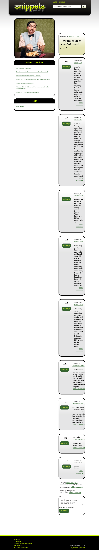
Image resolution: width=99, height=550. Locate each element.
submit (64, 511)
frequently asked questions (23, 543)
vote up (66, 67)
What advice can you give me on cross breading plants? (33, 79)
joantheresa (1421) (79, 366)
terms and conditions (21, 547)
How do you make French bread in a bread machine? (32, 72)
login (55, 2)
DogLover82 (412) (78, 403)
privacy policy (18, 545)
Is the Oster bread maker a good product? (28, 75)
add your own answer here (71, 501)
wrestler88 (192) (72, 483)
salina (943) (78, 120)
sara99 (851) (78, 195)
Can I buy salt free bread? (23, 68)
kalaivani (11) (74, 36)
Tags (34, 101)
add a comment (79, 104)
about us (16, 539)
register (62, 2)
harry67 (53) (78, 242)
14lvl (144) (78, 63)
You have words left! (67, 508)
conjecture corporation (77, 547)
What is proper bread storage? (25, 83)
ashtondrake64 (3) (79, 439)
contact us (17, 541)
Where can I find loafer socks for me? (27, 92)
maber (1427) (78, 305)
